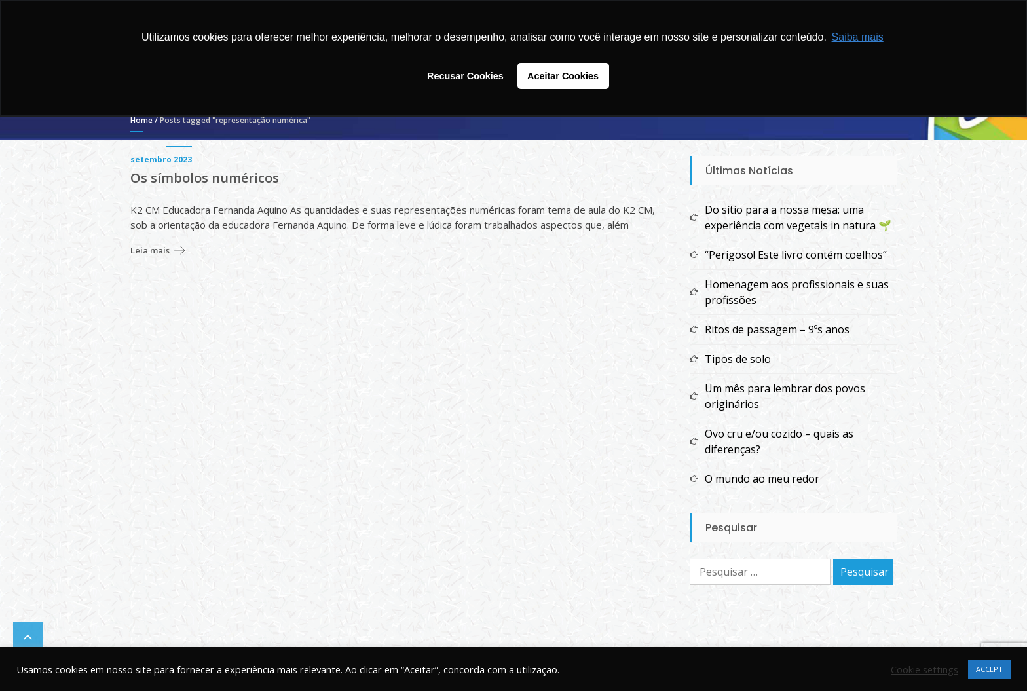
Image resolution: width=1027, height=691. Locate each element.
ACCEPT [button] (989, 669)
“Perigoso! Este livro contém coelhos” (796, 255)
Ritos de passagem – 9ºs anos (777, 329)
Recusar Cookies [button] (465, 76)
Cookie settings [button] (924, 669)
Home (141, 120)
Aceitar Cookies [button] (563, 76)
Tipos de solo (738, 359)
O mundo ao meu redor (762, 479)
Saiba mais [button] (858, 37)
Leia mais (150, 250)
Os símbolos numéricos (204, 178)
